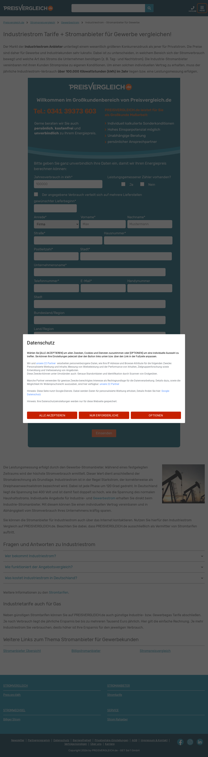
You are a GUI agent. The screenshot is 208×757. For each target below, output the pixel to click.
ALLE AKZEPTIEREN (52, 415)
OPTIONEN (156, 415)
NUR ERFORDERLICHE (104, 415)
